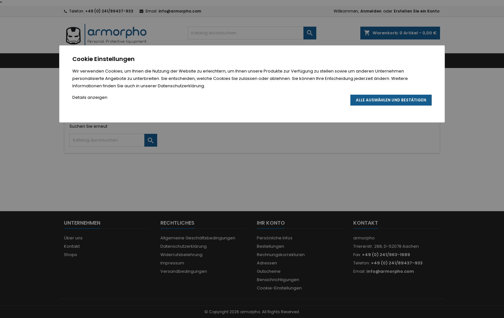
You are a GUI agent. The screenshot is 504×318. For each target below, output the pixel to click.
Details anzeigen (89, 97)
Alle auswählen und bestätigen (391, 100)
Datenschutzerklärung (181, 86)
